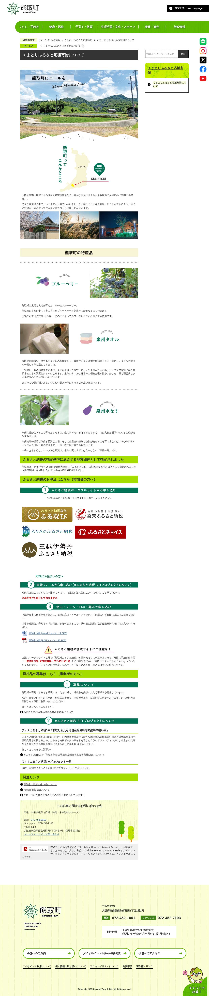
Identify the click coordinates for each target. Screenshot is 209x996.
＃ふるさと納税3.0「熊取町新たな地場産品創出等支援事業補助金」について (64, 754)
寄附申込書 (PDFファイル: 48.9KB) (47, 640)
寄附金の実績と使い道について (40, 784)
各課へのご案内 (36, 953)
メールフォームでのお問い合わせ (41, 834)
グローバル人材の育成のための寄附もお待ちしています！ (54, 795)
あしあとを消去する (83, 46)
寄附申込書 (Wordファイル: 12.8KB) (48, 633)
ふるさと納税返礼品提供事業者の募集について (48, 712)
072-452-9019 (38, 819)
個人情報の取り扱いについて (70, 966)
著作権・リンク (144, 966)
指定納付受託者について (37, 789)
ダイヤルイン (103, 953)
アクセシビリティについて (104, 966)
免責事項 (127, 966)
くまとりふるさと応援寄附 (78, 40)
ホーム (43, 40)
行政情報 (55, 40)
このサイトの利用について (37, 966)
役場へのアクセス (149, 953)
